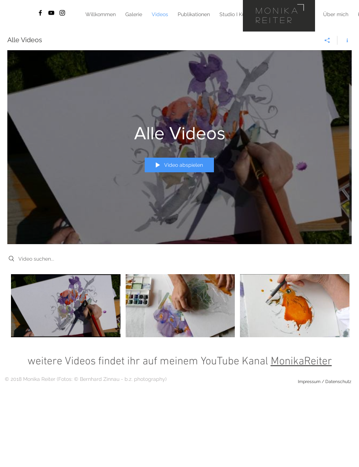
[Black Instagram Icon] (62, 12)
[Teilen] (327, 40)
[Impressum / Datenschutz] (324, 381)
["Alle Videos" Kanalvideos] (179, 307)
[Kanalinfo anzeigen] (344, 40)
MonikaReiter (301, 361)
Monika (278, 10)
